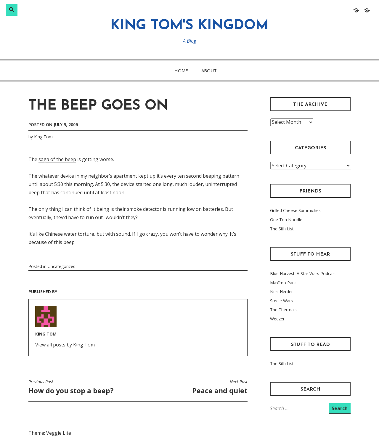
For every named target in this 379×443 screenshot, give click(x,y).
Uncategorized (62, 266)
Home (181, 70)
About (209, 70)
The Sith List (282, 229)
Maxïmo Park (283, 282)
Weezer (277, 319)
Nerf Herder (281, 291)
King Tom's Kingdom (189, 26)
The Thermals (283, 309)
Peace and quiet (220, 387)
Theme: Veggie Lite (49, 433)
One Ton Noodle (286, 219)
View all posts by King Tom (65, 344)
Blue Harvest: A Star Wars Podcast (303, 273)
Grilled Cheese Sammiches (295, 210)
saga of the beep (57, 159)
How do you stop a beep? (71, 387)
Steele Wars (281, 301)
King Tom (43, 136)
